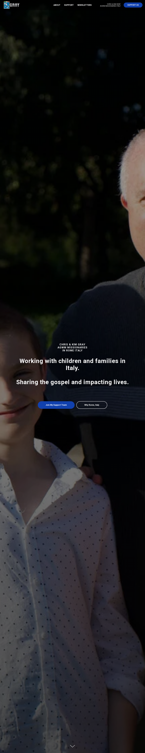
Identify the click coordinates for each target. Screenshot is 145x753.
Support (69, 5)
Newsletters (84, 5)
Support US (133, 5)
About (56, 5)
